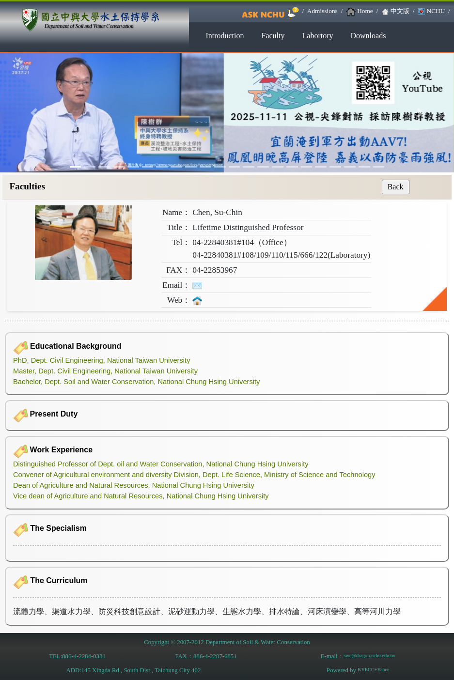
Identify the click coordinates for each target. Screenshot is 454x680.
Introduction (224, 35)
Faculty (273, 35)
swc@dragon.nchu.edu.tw (369, 655)
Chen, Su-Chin (217, 212)
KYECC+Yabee (374, 669)
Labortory (317, 35)
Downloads (368, 35)
